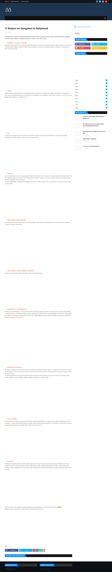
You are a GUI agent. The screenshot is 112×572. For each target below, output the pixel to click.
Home (6, 24)
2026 (91, 80)
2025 (91, 83)
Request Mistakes (15, 1)
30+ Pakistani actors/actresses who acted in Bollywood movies (93, 124)
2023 (91, 89)
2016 (91, 108)
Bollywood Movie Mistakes (84, 27)
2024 (91, 86)
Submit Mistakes (25, 1)
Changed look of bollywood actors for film (94, 132)
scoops (10, 24)
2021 (91, 95)
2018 (91, 101)
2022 (91, 92)
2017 (91, 105)
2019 (91, 98)
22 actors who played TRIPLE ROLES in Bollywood (93, 117)
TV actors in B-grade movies (91, 146)
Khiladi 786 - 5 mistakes (89, 139)
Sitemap (7, 1)
